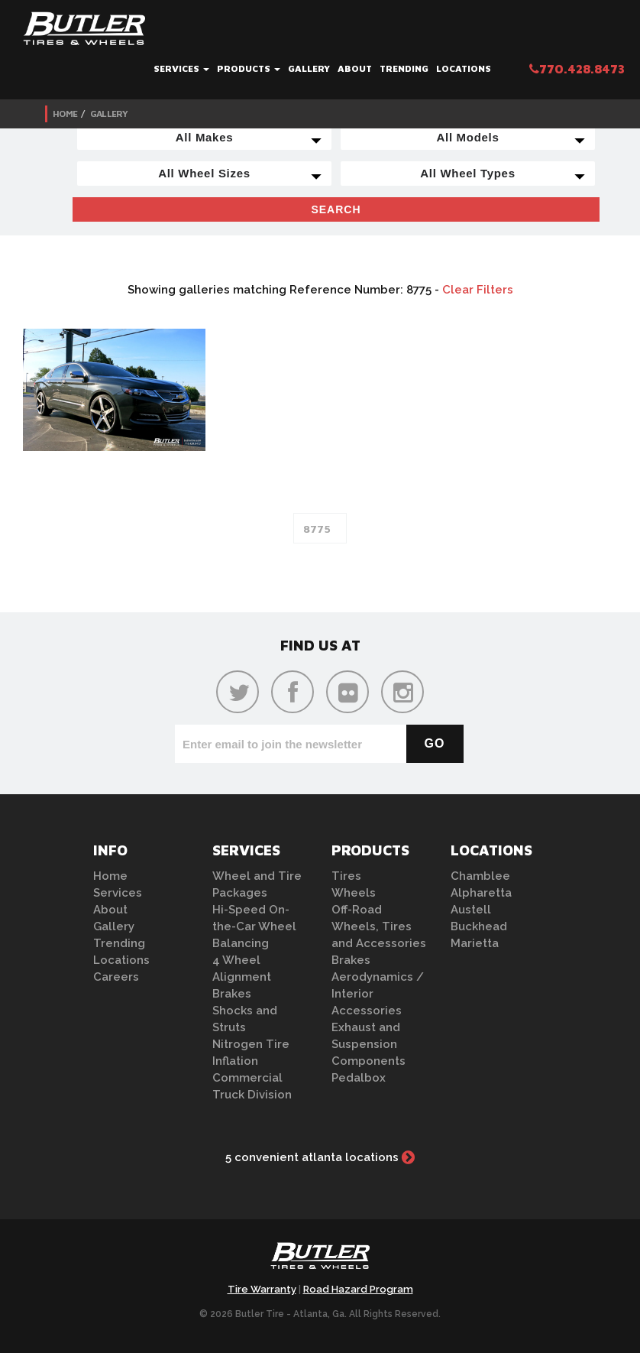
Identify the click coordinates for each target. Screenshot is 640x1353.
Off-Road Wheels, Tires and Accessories (378, 926)
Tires (346, 876)
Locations (463, 68)
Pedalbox (358, 1078)
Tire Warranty (262, 1289)
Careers (116, 977)
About (355, 68)
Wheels (353, 893)
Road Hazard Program (358, 1289)
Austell (471, 910)
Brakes (231, 994)
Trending (404, 68)
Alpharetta (481, 893)
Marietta (475, 943)
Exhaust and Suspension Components (368, 1044)
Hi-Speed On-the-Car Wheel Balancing (254, 926)
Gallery (309, 68)
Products (248, 68)
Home (65, 113)
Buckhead (479, 926)
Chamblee (480, 876)
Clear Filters (477, 290)
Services (181, 68)
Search (335, 209)
